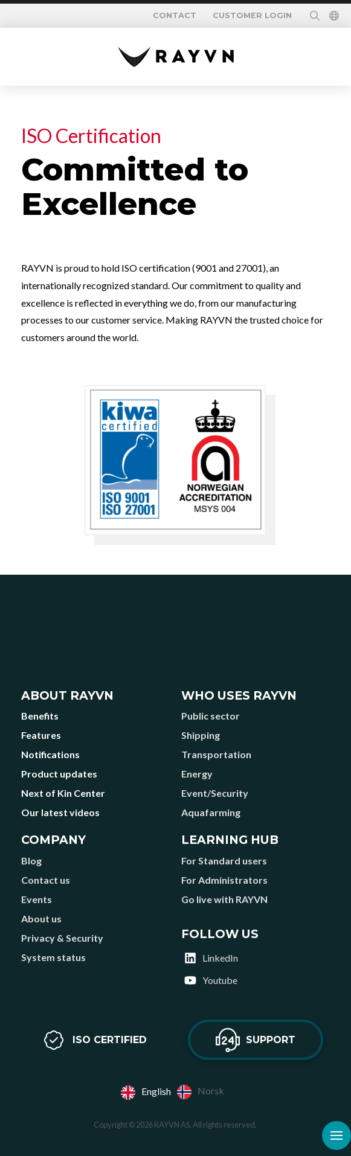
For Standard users (224, 860)
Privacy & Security (62, 938)
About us (41, 918)
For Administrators (224, 880)
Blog (31, 860)
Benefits (40, 715)
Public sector (210, 715)
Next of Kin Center (63, 793)
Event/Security (214, 793)
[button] (314, 15)
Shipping (200, 735)
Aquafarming (210, 812)
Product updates (59, 773)
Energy (197, 773)
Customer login (252, 16)
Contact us (45, 880)
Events (36, 899)
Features (41, 735)
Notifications (50, 754)
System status (53, 957)
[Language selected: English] (175, 1091)
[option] (200, 1092)
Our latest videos (60, 812)
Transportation (216, 754)
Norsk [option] (211, 1090)
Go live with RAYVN (224, 899)
